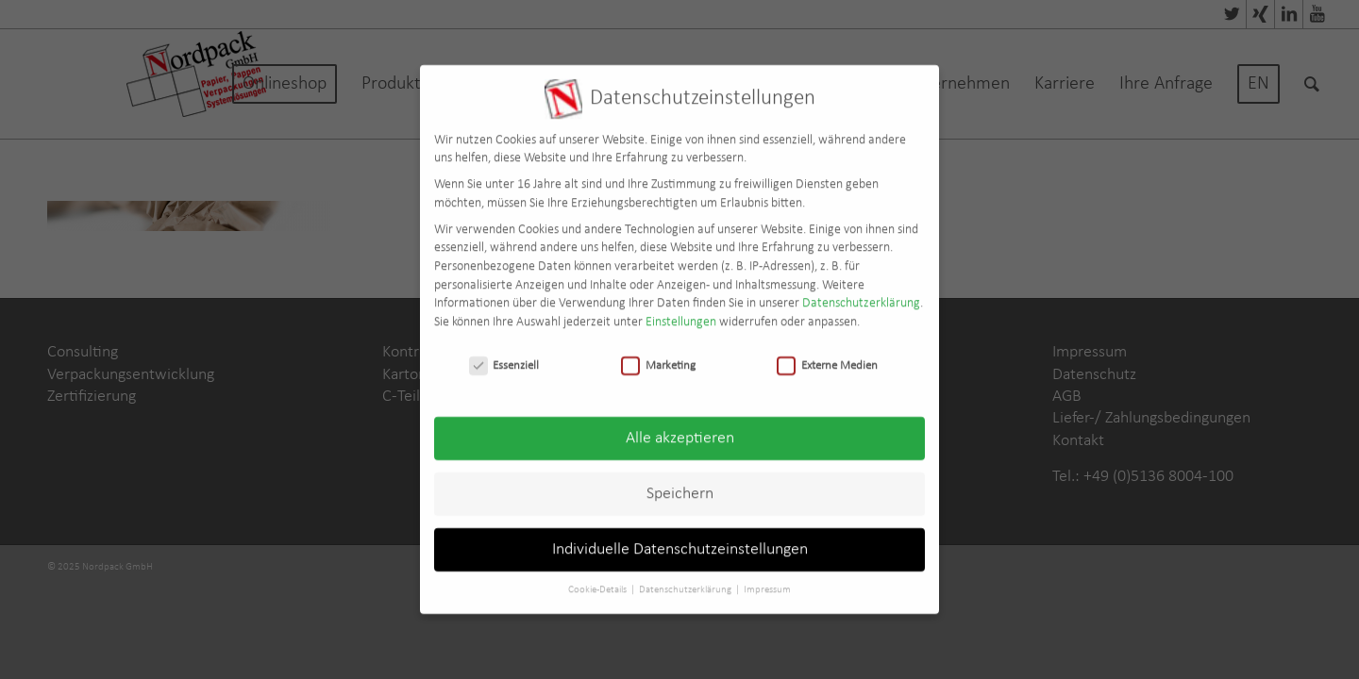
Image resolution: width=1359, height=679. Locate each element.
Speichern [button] (679, 485)
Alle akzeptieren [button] (680, 430)
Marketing (658, 356)
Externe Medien (827, 356)
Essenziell (504, 356)
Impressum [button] (767, 581)
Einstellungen (681, 313)
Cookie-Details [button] (598, 581)
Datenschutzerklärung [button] (686, 581)
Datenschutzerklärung (861, 295)
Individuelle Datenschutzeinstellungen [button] (680, 541)
